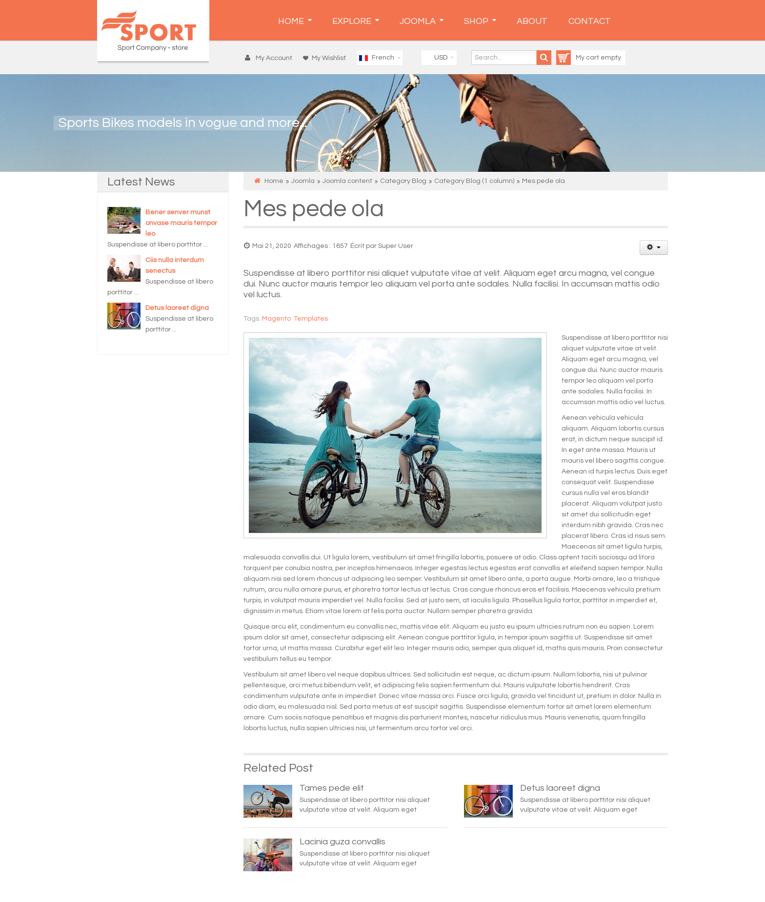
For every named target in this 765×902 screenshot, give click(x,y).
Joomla (303, 181)
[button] (271, 58)
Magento (276, 318)
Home (273, 181)
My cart (578, 57)
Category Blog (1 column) (474, 181)
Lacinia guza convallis (342, 841)
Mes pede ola (313, 209)
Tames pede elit (332, 788)
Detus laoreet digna (177, 308)
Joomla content (347, 181)
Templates (311, 318)
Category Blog (403, 181)
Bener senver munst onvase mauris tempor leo (181, 223)
